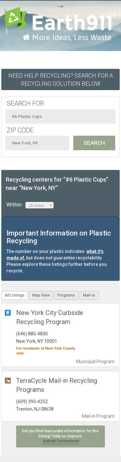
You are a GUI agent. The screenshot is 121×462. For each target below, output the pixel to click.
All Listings (15, 295)
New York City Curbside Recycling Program (49, 317)
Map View (41, 295)
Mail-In (89, 295)
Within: (30, 204)
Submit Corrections (61, 441)
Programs (66, 295)
